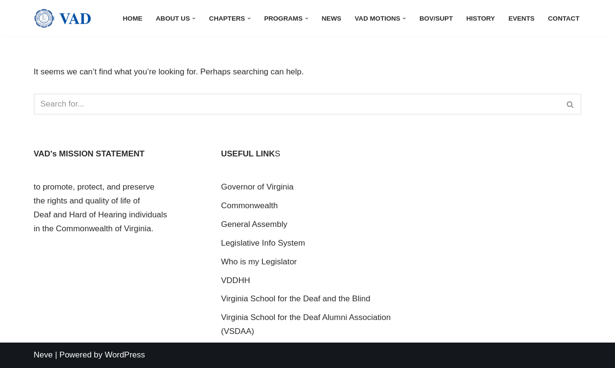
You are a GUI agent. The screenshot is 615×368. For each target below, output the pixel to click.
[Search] (297, 104)
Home (132, 18)
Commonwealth (249, 205)
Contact (563, 18)
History (480, 18)
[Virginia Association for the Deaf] (62, 18)
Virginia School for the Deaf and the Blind (295, 298)
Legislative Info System (263, 243)
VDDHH (235, 280)
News (332, 18)
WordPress (125, 354)
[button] (194, 18)
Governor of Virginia (257, 186)
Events (521, 18)
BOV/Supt (436, 18)
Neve (43, 354)
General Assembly (254, 224)
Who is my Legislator (259, 261)
